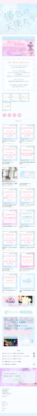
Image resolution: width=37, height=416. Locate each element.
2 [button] (18, 33)
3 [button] (19, 33)
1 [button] (17, 33)
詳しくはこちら (18, 379)
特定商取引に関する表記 (6, 393)
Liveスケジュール (5, 404)
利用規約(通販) (5, 390)
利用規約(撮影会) (5, 391)
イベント (3, 406)
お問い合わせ (4, 396)
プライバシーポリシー (6, 394)
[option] (18, 19)
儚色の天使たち (18, 1)
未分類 (3, 410)
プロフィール (4, 408)
